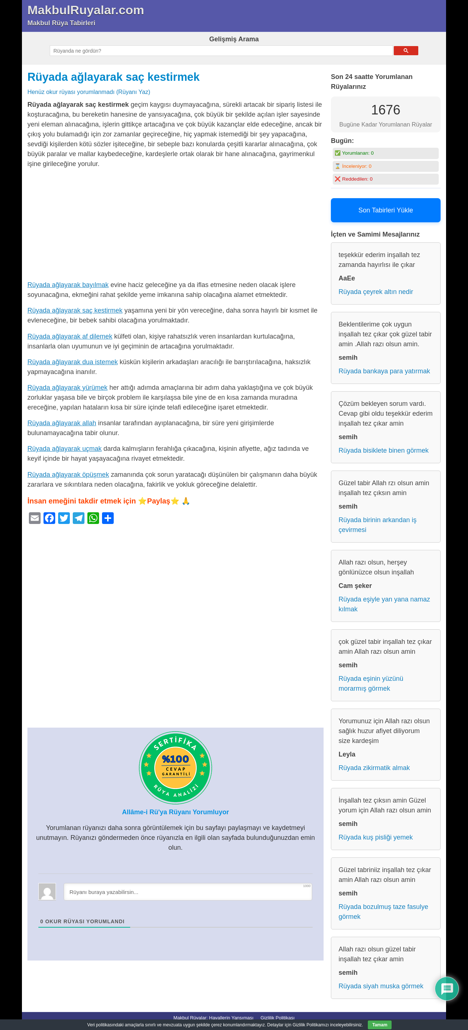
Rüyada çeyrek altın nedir (376, 291)
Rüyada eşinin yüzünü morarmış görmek (371, 683)
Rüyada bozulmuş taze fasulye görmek (383, 911)
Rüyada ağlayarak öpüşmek (68, 474)
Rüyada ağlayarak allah (61, 423)
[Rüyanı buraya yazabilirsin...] (188, 892)
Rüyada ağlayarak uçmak (64, 448)
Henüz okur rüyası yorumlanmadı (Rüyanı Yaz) (88, 91)
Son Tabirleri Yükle (385, 210)
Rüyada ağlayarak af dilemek (69, 336)
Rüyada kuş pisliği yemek (376, 837)
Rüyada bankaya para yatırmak (384, 371)
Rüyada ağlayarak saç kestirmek (113, 77)
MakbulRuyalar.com (85, 10)
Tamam (379, 1024)
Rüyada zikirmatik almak (374, 767)
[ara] (220, 51)
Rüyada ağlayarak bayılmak (68, 284)
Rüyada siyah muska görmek (381, 986)
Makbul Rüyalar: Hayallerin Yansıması (213, 1017)
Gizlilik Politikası (278, 1017)
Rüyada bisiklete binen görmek (384, 450)
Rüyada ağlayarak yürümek (67, 387)
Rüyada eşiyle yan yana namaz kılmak (384, 604)
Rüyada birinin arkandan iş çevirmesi (377, 524)
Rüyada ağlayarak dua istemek (72, 362)
